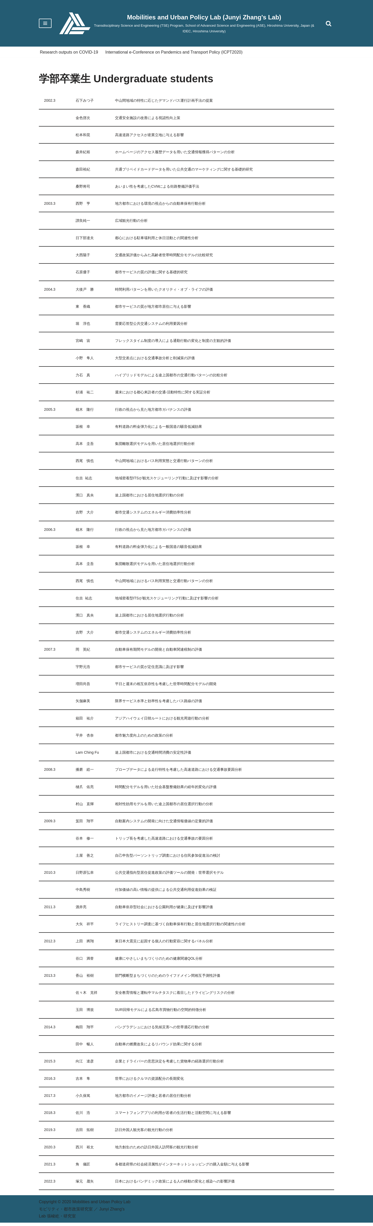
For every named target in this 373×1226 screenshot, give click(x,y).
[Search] (329, 23)
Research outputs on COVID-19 (69, 52)
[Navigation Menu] (45, 23)
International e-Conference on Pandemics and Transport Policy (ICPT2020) (175, 52)
